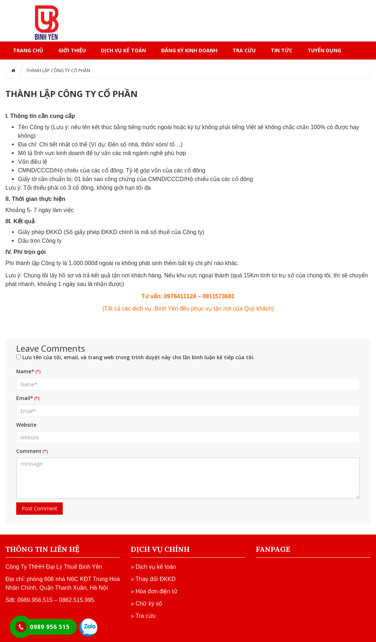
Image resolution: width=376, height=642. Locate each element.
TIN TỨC (281, 50)
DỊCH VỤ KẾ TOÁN (123, 50)
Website (26, 424)
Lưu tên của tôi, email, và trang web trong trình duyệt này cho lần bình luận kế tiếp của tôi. (138, 357)
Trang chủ (28, 50)
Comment (28, 451)
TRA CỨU (244, 50)
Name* (25, 371)
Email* (24, 398)
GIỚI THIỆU (72, 50)
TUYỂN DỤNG (324, 50)
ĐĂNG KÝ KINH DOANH (189, 50)
